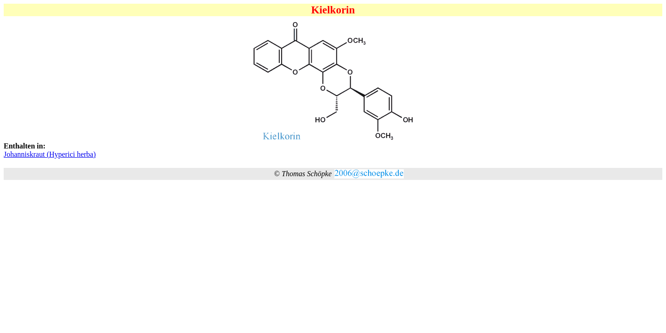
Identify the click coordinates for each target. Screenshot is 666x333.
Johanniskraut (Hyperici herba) (50, 154)
